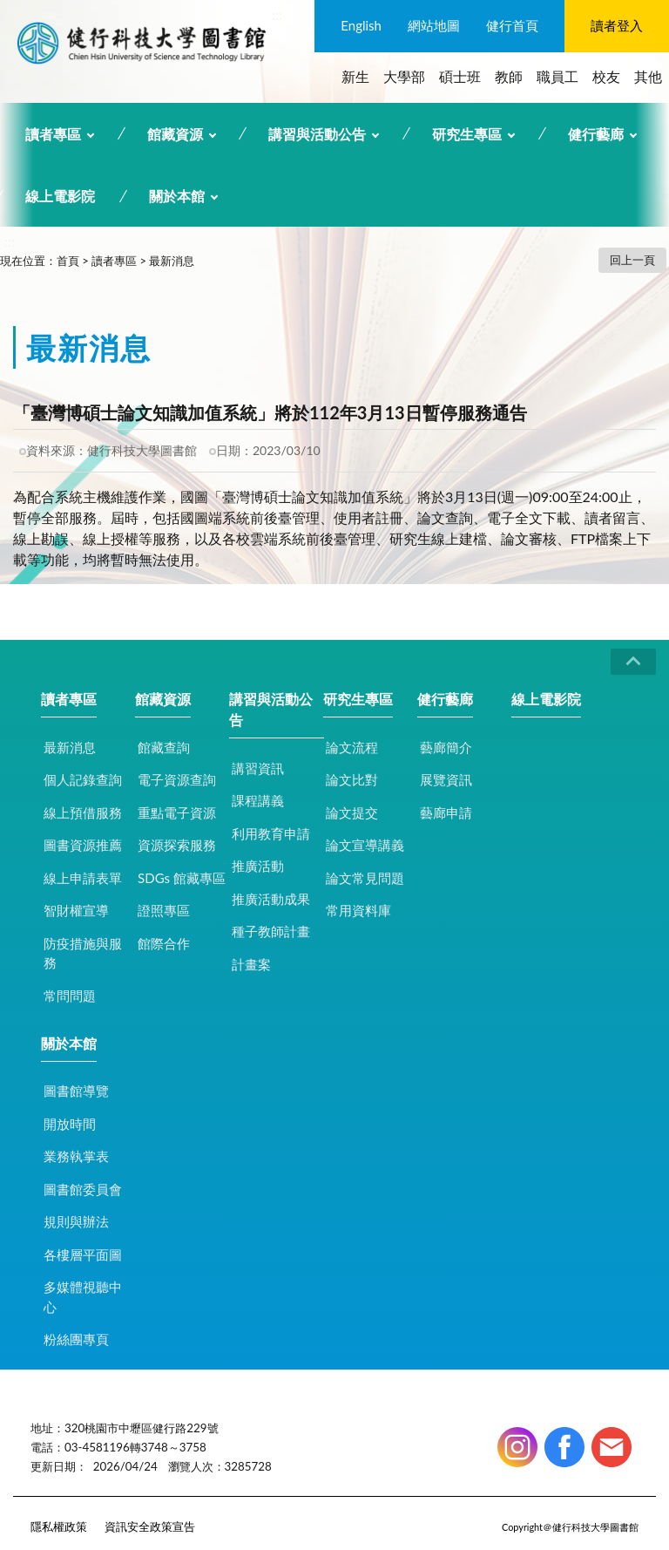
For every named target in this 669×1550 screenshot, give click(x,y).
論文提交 (352, 812)
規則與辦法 (76, 1221)
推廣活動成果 (271, 899)
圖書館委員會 (83, 1189)
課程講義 (258, 800)
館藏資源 (175, 134)
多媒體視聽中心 (83, 1297)
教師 (509, 76)
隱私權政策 (58, 1526)
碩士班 (460, 76)
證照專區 (164, 910)
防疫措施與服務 (83, 953)
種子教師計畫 (271, 931)
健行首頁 (512, 25)
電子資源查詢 (177, 779)
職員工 (557, 76)
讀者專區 (53, 134)
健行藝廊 (596, 134)
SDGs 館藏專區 (182, 878)
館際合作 (164, 943)
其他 (648, 76)
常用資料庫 (358, 910)
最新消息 (171, 261)
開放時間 (70, 1124)
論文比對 (352, 779)
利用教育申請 (271, 833)
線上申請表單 (83, 878)
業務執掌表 (76, 1156)
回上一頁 (632, 260)
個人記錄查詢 (83, 779)
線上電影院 (60, 195)
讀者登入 (617, 25)
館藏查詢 (164, 747)
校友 (606, 76)
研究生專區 (467, 134)
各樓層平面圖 (83, 1254)
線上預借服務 (83, 812)
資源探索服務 (177, 845)
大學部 (404, 76)
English (361, 25)
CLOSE (633, 662)
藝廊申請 (446, 812)
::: (277, 14)
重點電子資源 (177, 812)
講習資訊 (258, 768)
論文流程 (352, 747)
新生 (355, 76)
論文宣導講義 (365, 845)
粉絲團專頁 (76, 1339)
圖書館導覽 (76, 1090)
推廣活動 (258, 866)
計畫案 (251, 964)
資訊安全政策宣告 (150, 1526)
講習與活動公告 (317, 134)
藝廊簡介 (446, 747)
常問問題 (70, 995)
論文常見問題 (365, 878)
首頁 (68, 261)
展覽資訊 (446, 779)
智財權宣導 (76, 910)
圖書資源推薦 (83, 845)
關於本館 (177, 195)
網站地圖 (434, 25)
